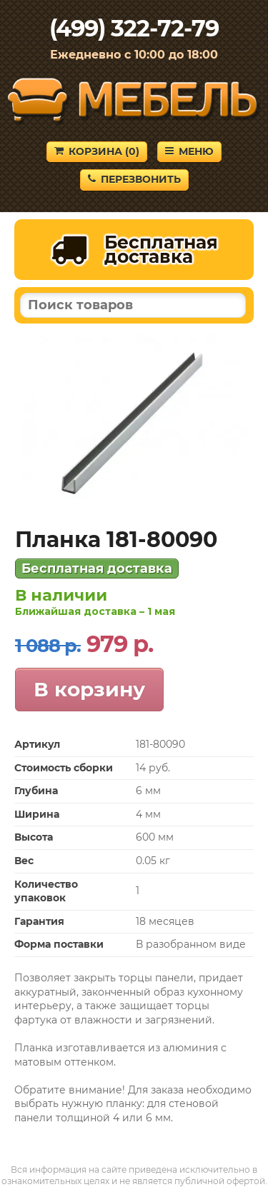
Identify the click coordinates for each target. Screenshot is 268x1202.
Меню (189, 151)
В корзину (89, 689)
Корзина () (96, 151)
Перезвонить (134, 179)
